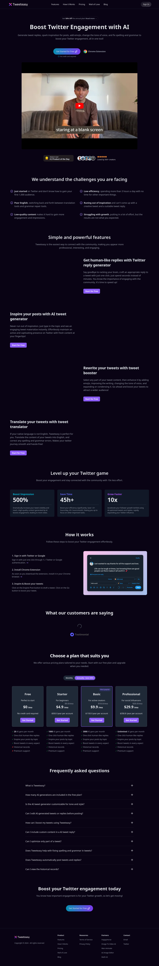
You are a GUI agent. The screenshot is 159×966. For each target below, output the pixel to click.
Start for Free (91, 291)
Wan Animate (106, 948)
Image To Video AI (108, 944)
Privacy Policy (85, 944)
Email (126, 939)
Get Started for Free (79, 908)
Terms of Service (86, 939)
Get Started (27, 720)
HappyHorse (106, 939)
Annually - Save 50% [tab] (85, 678)
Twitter (126, 944)
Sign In (146, 4)
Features (55, 4)
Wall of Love (94, 4)
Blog (106, 4)
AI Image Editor (107, 953)
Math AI (104, 957)
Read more (91, 18)
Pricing (82, 4)
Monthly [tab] (69, 678)
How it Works (69, 4)
